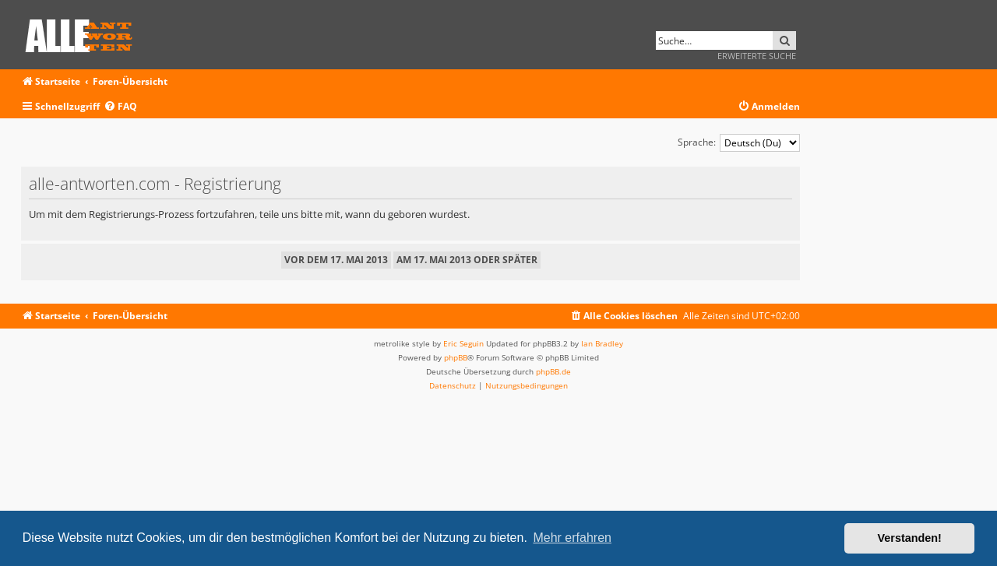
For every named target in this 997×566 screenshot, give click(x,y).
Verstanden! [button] (910, 538)
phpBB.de (553, 371)
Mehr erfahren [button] (572, 537)
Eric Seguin (463, 343)
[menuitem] (120, 107)
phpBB (455, 357)
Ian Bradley (602, 343)
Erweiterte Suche (756, 56)
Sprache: (697, 142)
